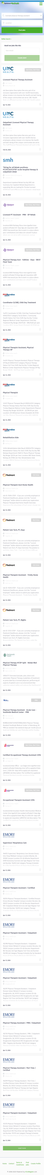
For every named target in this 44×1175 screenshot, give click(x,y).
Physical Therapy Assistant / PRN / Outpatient (22, 1023)
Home (4, 1164)
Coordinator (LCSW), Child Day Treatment (19, 302)
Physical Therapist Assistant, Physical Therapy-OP (18, 348)
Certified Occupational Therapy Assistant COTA (22, 755)
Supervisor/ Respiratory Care (15, 843)
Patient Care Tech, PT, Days (14, 530)
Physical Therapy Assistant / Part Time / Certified (19, 1069)
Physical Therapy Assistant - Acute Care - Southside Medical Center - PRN (19, 711)
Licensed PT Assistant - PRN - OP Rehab (19, 215)
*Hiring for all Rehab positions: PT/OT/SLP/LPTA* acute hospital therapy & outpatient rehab (20, 169)
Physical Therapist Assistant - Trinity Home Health (20, 576)
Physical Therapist (10, 393)
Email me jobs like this (12, 46)
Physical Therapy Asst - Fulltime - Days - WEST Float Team (22, 261)
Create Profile (36, 1164)
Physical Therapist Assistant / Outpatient (20, 933)
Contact (11, 1164)
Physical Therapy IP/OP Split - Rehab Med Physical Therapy (20, 664)
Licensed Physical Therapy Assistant (17, 80)
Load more (22, 1148)
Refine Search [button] (5, 39)
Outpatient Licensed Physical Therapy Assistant (18, 123)
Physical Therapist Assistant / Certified (19, 888)
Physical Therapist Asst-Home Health (18, 485)
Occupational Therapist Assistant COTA (19, 800)
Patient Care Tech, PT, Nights (14, 620)
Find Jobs (22, 30)
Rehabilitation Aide (11, 437)
